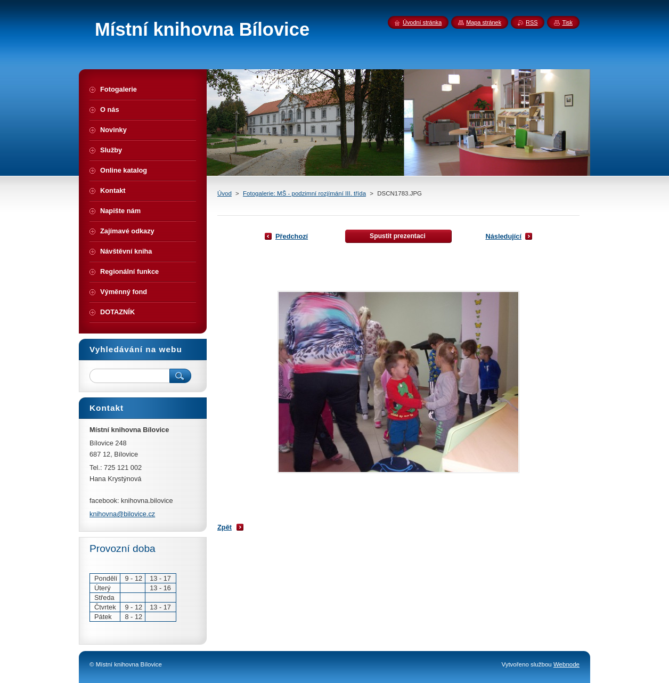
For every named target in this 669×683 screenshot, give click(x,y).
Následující (503, 236)
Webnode (566, 664)
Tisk (567, 22)
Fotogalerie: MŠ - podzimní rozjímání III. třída (304, 193)
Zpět (224, 527)
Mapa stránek (483, 22)
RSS (531, 22)
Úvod (224, 193)
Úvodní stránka (422, 22)
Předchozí (291, 236)
